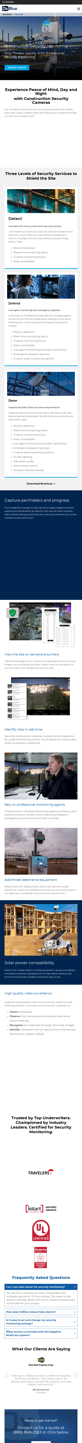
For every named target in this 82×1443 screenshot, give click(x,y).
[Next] (75, 1290)
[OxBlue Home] (41, 1394)
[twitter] (63, 1419)
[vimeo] (69, 1419)
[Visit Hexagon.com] (7, 2)
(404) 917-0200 (58, 1435)
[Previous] (7, 1290)
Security (19, 14)
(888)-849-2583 (61, 1433)
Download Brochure (41, 484)
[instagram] (75, 1419)
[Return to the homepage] (9, 8)
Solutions (7, 14)
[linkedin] (57, 1419)
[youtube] (51, 1419)
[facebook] (45, 1419)
